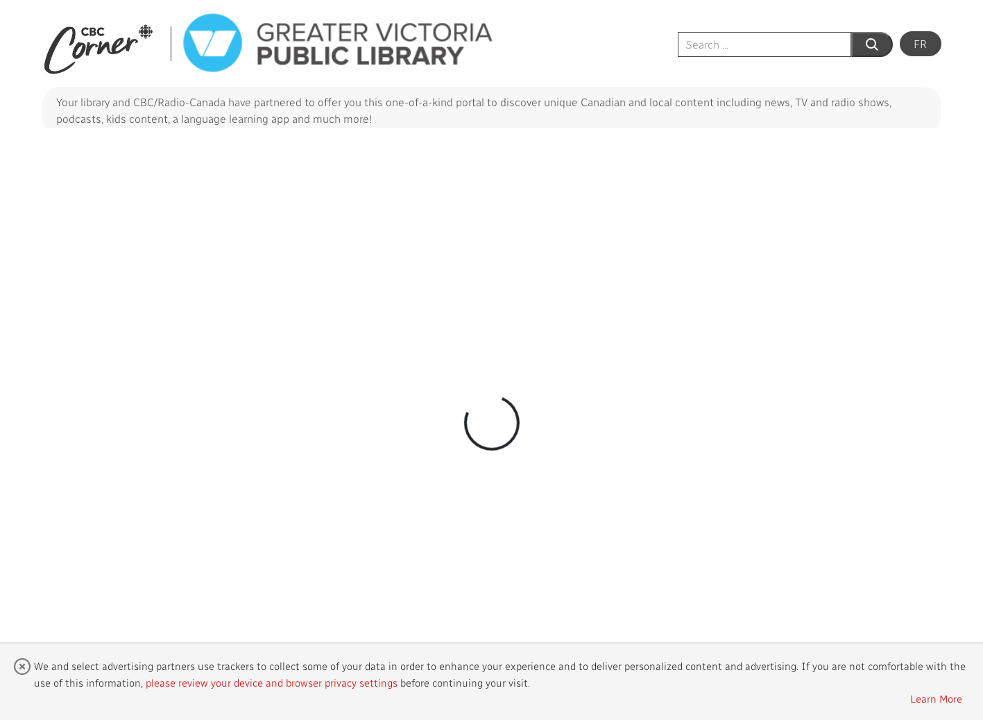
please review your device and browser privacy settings (272, 682)
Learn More (936, 698)
